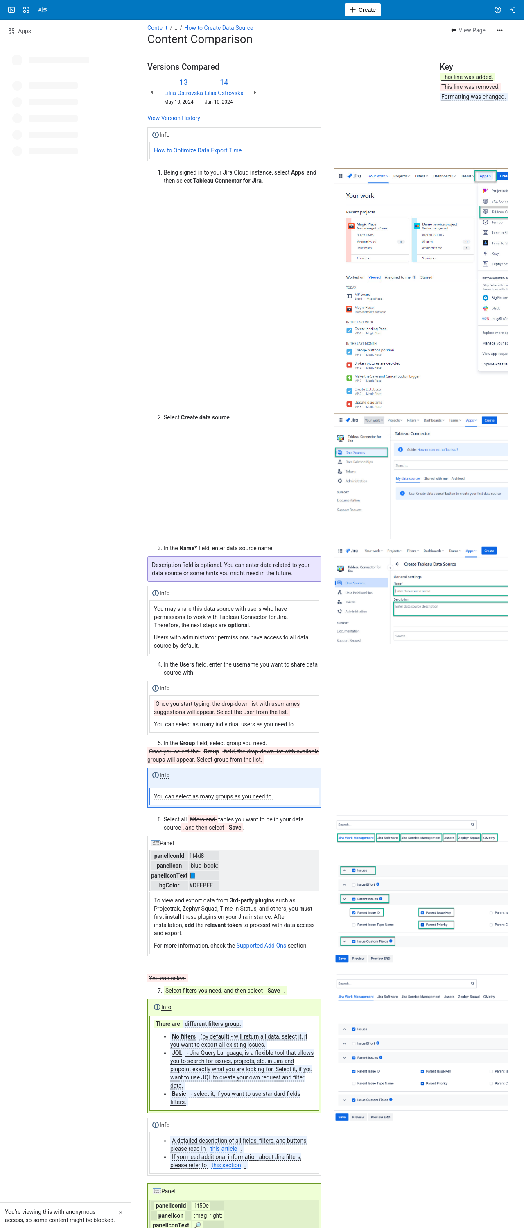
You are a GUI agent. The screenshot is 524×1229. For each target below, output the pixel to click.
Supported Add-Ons (262, 945)
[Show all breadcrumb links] (175, 28)
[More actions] (500, 30)
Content (157, 28)
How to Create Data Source (219, 28)
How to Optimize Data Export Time (198, 150)
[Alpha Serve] (42, 9)
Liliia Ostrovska (183, 93)
